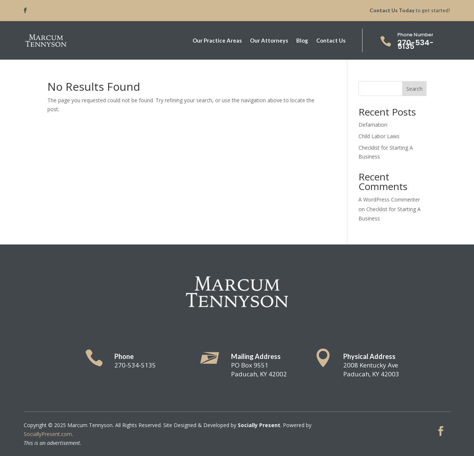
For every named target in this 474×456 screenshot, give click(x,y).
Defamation (372, 124)
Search (414, 88)
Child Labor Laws (379, 136)
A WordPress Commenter (389, 199)
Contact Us (331, 41)
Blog (302, 41)
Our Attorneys (269, 41)
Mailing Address (256, 356)
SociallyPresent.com (48, 433)
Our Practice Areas (217, 41)
